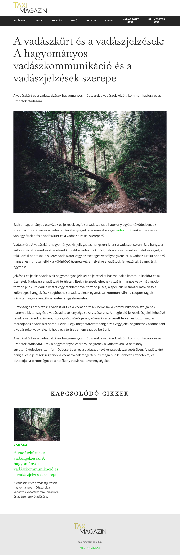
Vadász (20, 444)
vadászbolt (123, 230)
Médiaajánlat (90, 547)
